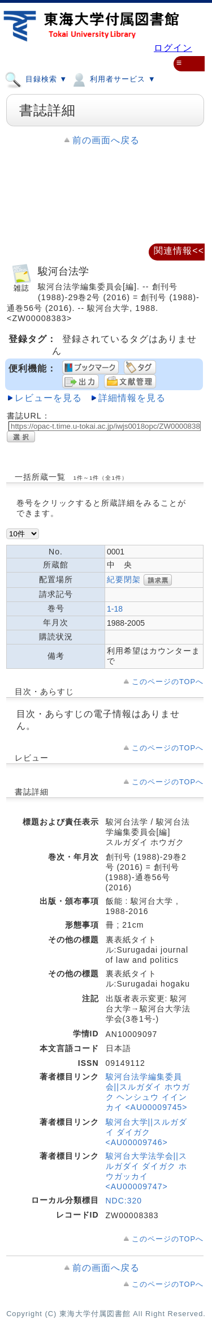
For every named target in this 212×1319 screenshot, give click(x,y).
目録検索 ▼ (36, 78)
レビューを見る (48, 398)
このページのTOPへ (168, 681)
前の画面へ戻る (106, 140)
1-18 (115, 608)
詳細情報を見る (132, 398)
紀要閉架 (124, 578)
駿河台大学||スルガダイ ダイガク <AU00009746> (146, 1132)
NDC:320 (124, 1200)
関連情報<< (179, 250)
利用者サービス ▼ (112, 78)
